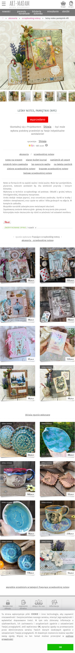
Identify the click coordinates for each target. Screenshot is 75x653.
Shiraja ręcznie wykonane (37, 415)
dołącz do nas (38, 606)
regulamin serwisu (23, 607)
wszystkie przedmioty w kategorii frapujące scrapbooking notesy (37, 587)
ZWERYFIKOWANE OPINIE (21, 228)
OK (60, 647)
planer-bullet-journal (36, 160)
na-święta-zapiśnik (63, 164)
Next (69, 53)
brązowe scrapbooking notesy (53, 168)
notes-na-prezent (13, 160)
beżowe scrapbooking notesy (37, 173)
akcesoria (24, 154)
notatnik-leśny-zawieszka (15, 164)
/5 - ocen (36, 145)
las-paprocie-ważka (40, 164)
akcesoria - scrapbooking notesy (38, 240)
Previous (5, 53)
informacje (54, 606)
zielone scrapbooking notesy (21, 168)
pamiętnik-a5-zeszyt (60, 160)
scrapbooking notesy (44, 154)
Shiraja (47, 126)
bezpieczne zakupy (8, 607)
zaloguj (71, 7)
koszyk (63, 7)
